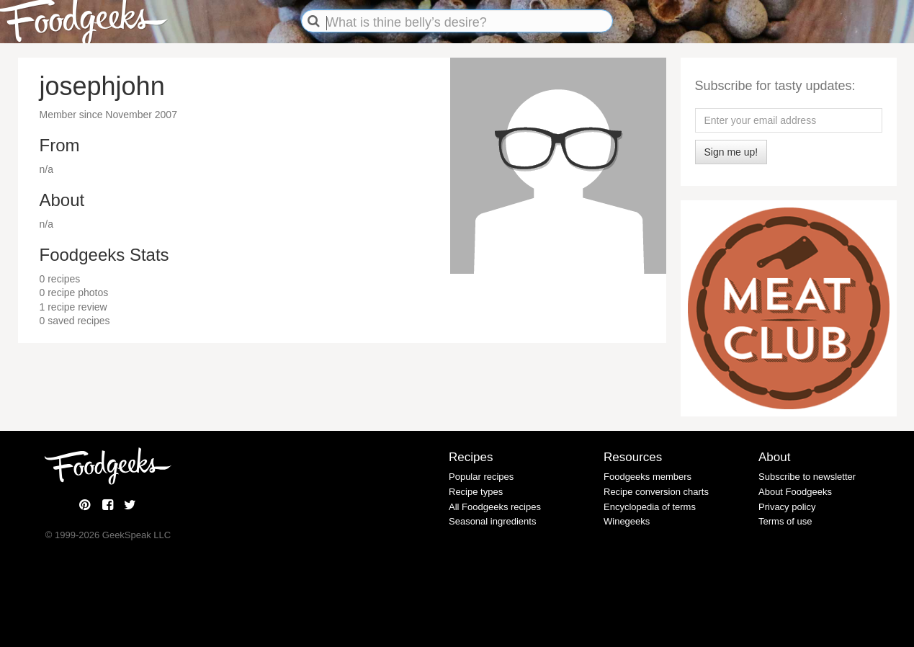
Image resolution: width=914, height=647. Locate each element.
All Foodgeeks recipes (495, 506)
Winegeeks (627, 521)
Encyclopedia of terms (650, 506)
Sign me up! (731, 152)
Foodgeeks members (647, 476)
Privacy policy (786, 506)
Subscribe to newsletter (807, 476)
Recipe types (476, 491)
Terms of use (785, 521)
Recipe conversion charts (656, 491)
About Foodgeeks (795, 491)
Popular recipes (481, 476)
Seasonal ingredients (492, 521)
